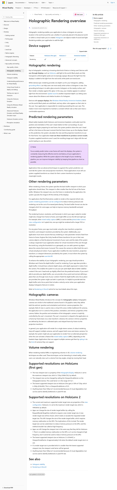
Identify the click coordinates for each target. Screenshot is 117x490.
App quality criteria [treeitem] (12, 67)
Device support (98, 18)
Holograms (59, 37)
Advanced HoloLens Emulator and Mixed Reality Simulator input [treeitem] (15, 113)
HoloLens (53, 73)
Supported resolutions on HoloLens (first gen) (101, 34)
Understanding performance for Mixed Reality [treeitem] (15, 82)
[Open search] (108, 2)
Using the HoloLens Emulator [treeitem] (13, 100)
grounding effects (35, 85)
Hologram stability (39, 464)
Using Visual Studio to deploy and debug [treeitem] (13, 88)
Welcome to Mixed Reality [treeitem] (11, 21)
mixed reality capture (49, 219)
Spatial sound (52, 94)
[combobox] (13, 17)
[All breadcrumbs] (30, 14)
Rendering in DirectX (41, 289)
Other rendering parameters (102, 26)
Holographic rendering (100, 20)
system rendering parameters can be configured (45, 202)
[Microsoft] (3, 2)
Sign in (113, 2)
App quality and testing (52, 14)
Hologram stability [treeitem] (12, 78)
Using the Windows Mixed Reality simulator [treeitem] (14, 106)
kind (32, 342)
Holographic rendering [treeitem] (14, 71)
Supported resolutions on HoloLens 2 (101, 38)
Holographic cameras (100, 28)
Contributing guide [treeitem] (9, 130)
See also (96, 42)
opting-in (82, 339)
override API (48, 256)
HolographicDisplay (67, 373)
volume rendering (76, 353)
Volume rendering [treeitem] (12, 74)
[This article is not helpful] (110, 48)
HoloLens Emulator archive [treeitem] (15, 119)
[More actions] (86, 14)
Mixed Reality (38, 14)
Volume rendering (99, 31)
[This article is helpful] (108, 48)
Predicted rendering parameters (103, 23)
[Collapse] (24, 13)
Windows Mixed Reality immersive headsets (67, 100)
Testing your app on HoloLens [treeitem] (13, 94)
